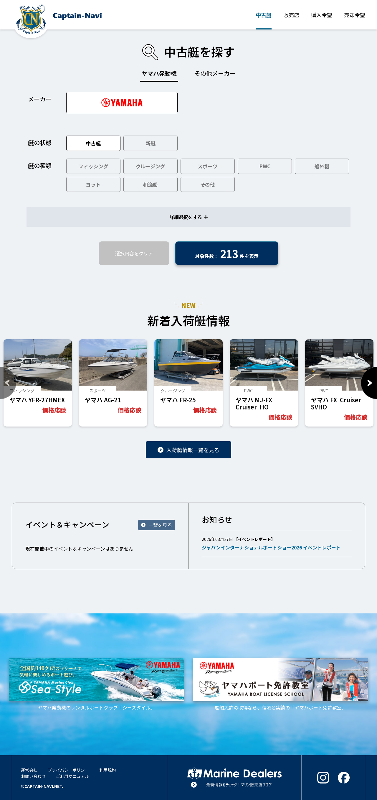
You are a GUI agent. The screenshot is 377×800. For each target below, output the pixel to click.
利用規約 (107, 770)
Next (369, 383)
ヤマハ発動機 (159, 73)
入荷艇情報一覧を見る (192, 450)
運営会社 (29, 770)
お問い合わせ (33, 776)
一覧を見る (160, 525)
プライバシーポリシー (68, 770)
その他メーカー (215, 73)
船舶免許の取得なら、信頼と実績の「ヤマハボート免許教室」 (280, 684)
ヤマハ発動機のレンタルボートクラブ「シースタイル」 (96, 684)
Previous (8, 383)
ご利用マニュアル (72, 776)
